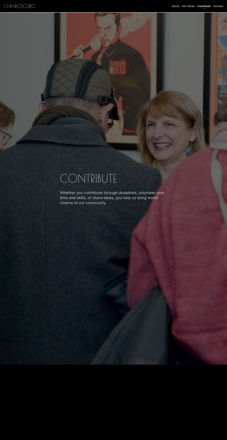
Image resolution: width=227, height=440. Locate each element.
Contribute (204, 6)
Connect (218, 6)
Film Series (188, 6)
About (175, 6)
